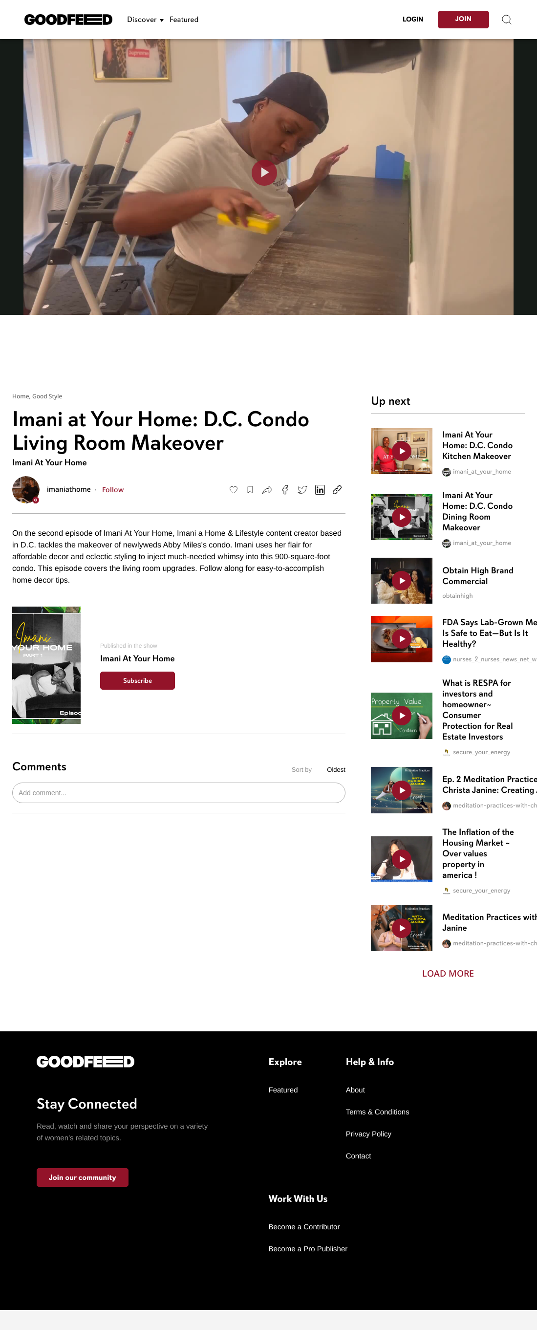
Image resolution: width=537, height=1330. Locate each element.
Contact (358, 1156)
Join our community (82, 1177)
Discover (142, 19)
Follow (113, 489)
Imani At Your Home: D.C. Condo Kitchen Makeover (477, 446)
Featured (184, 19)
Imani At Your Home (49, 463)
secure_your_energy (476, 752)
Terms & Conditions (377, 1112)
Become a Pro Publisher (308, 1249)
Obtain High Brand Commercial (478, 576)
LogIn (413, 19)
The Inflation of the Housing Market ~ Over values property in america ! (478, 854)
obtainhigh (457, 596)
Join (463, 19)
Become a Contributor (304, 1227)
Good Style (47, 396)
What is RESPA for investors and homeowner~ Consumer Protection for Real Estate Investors (477, 710)
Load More (448, 973)
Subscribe (137, 680)
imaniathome (69, 489)
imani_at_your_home (476, 472)
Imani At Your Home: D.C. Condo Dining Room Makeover (477, 511)
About (355, 1090)
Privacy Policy (368, 1134)
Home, (22, 396)
